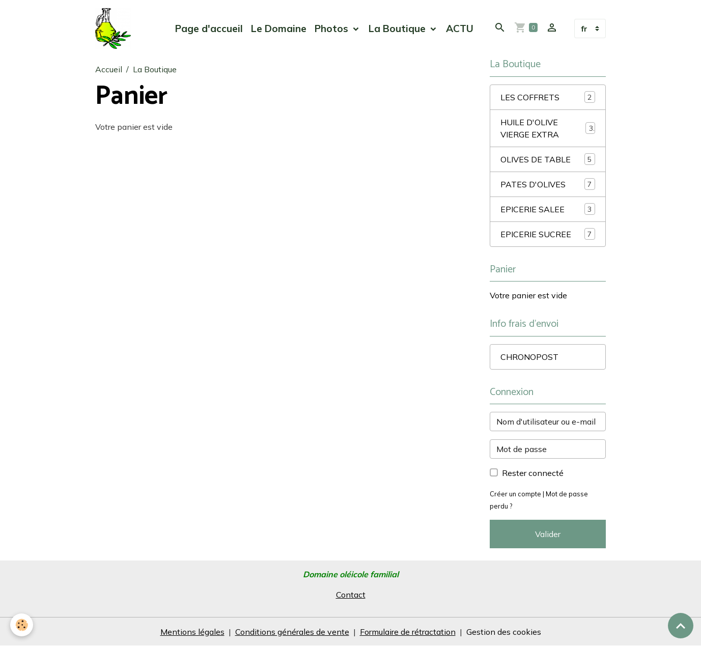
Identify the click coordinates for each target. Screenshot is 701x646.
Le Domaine (278, 28)
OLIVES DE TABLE (547, 159)
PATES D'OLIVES (547, 184)
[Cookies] (21, 624)
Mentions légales (192, 632)
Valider (547, 534)
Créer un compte (515, 494)
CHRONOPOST (529, 357)
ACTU (459, 28)
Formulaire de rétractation (408, 632)
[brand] (115, 28)
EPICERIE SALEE (547, 209)
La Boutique (398, 28)
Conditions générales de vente (292, 632)
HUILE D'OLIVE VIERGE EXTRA (547, 128)
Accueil (108, 69)
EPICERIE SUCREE (547, 234)
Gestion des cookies (503, 632)
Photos (333, 28)
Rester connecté (533, 473)
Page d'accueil (209, 28)
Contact (351, 594)
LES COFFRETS (547, 97)
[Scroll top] (680, 625)
